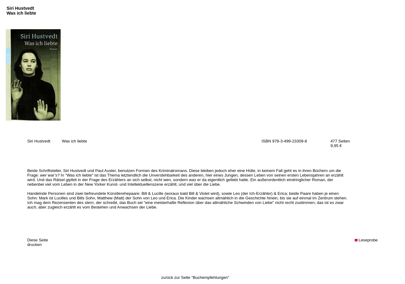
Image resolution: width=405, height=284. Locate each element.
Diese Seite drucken (37, 242)
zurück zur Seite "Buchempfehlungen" (195, 277)
